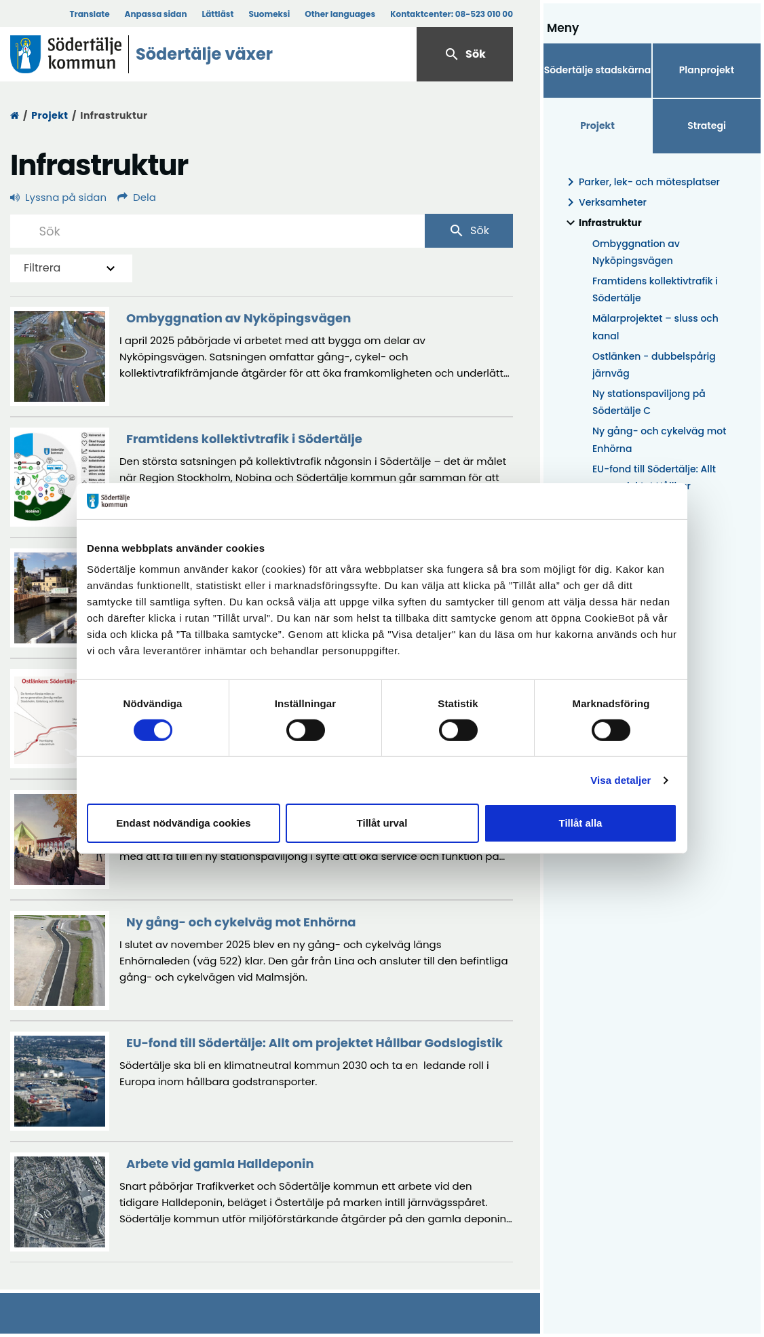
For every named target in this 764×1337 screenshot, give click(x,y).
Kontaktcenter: (451, 14)
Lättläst (218, 14)
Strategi (706, 125)
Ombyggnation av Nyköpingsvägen (636, 252)
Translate (89, 14)
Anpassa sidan (156, 14)
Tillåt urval (382, 823)
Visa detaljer (620, 780)
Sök (465, 54)
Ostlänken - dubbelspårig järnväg (654, 365)
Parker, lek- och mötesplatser (641, 182)
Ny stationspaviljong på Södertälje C (649, 402)
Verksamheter (604, 202)
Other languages (340, 14)
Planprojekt (706, 70)
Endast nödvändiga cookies (183, 823)
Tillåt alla (581, 823)
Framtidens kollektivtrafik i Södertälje (655, 289)
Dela (136, 197)
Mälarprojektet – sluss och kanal (655, 327)
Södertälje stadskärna (597, 70)
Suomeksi (269, 14)
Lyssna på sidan (58, 197)
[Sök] (217, 231)
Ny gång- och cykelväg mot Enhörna (659, 439)
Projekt (49, 115)
